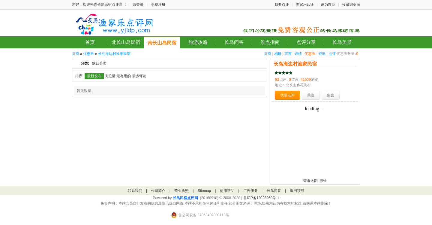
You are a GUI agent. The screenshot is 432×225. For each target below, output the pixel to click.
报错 (323, 181)
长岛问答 (234, 42)
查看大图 (310, 181)
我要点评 (281, 4)
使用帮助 (227, 191)
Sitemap (204, 191)
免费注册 (158, 4)
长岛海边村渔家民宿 (114, 54)
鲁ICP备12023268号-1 (261, 198)
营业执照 (181, 191)
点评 (332, 54)
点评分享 (306, 42)
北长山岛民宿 (126, 42)
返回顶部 (297, 191)
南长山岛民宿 (162, 42)
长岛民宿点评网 (185, 198)
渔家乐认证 (305, 4)
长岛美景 (342, 42)
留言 (288, 54)
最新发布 (94, 76)
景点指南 (270, 42)
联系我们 (135, 191)
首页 (90, 42)
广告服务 (250, 191)
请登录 (138, 4)
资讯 (322, 54)
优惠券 (309, 54)
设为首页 (328, 4)
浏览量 (110, 76)
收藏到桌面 (351, 4)
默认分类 (99, 63)
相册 (277, 54)
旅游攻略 (198, 42)
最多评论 (139, 76)
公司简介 (158, 191)
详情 (298, 54)
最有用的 (123, 76)
